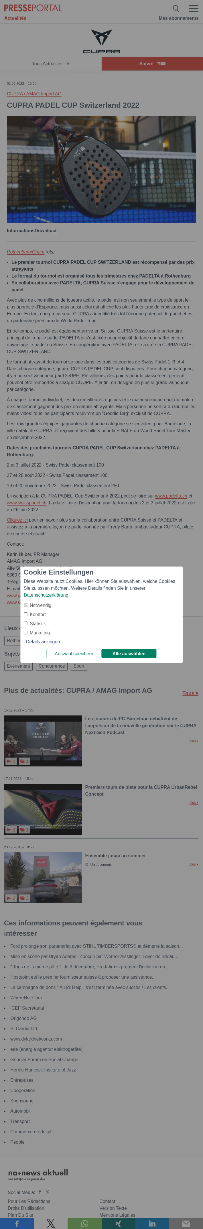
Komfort (38, 614)
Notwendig (41, 605)
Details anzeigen (43, 641)
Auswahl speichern (74, 653)
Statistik (38, 623)
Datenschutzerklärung (46, 595)
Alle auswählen (129, 653)
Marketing (40, 632)
